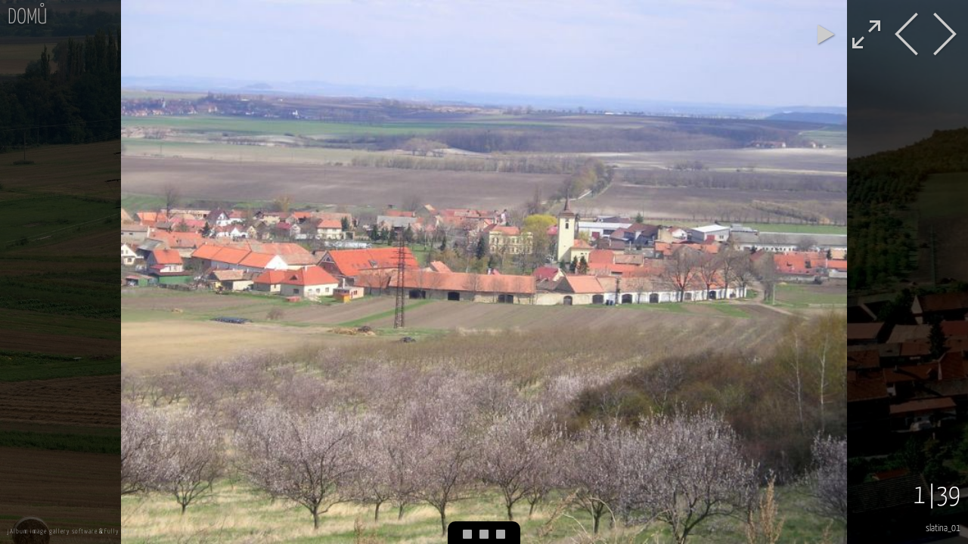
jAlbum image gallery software (53, 531)
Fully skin (119, 531)
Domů (27, 18)
